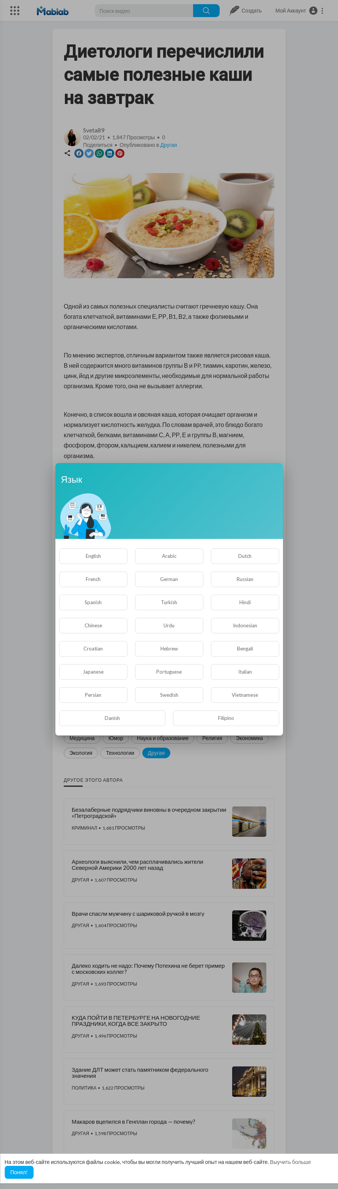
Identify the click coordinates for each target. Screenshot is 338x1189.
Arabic (169, 556)
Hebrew (169, 649)
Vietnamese (245, 695)
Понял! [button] (19, 1172)
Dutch (245, 556)
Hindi (245, 602)
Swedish (169, 695)
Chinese (93, 625)
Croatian (93, 649)
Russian (245, 579)
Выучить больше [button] (290, 1162)
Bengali (245, 649)
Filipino (226, 718)
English (93, 556)
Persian (93, 695)
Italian (245, 672)
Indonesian (245, 625)
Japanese (93, 672)
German (169, 579)
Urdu (169, 625)
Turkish (169, 602)
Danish (112, 718)
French (93, 579)
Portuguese (169, 672)
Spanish (93, 602)
